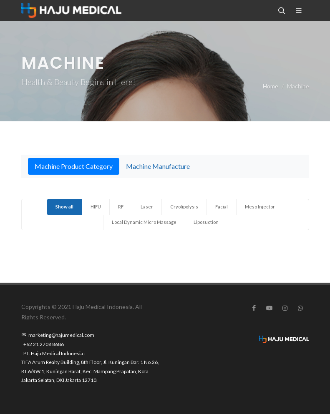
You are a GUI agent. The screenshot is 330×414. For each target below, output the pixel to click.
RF (120, 206)
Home (270, 86)
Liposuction (206, 222)
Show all (64, 206)
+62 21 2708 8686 (43, 344)
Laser (147, 206)
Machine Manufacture (158, 166)
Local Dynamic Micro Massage (144, 222)
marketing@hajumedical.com (57, 335)
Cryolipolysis (184, 206)
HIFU (96, 206)
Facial (221, 206)
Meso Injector (260, 206)
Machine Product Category (74, 166)
